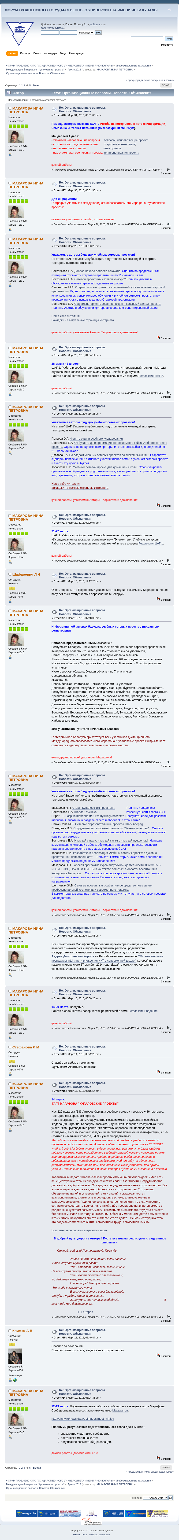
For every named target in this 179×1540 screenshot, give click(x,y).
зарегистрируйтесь (52, 27)
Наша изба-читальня (66, 316)
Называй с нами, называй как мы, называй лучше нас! (111, 840)
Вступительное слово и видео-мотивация (80, 1230)
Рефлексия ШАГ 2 (150, 376)
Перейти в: (136, 1497)
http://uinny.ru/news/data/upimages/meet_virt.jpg (83, 1418)
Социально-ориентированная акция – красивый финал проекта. (117, 303)
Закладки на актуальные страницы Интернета (83, 320)
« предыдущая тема (138, 80)
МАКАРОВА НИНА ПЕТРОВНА (115, 69)
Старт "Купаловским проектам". (93, 807)
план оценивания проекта (121, 152)
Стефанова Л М (25, 1047)
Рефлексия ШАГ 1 (150, 543)
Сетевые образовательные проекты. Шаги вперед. (109, 824)
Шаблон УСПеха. (85, 812)
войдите (95, 24)
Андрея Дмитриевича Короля (73, 956)
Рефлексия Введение (142, 1011)
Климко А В (22, 1331)
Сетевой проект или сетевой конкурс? (100, 279)
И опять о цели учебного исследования (96, 438)
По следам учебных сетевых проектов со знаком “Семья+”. (109, 455)
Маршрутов (120, 1410)
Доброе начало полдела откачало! (97, 271)
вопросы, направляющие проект (126, 140)
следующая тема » (162, 80)
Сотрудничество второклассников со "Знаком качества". (111, 828)
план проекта (113, 148)
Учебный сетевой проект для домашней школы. (105, 467)
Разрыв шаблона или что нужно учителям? (94, 816)
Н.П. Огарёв (85, 1312)
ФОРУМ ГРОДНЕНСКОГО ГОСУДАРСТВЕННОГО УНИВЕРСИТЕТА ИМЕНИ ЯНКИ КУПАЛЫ (81, 10)
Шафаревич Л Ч (26, 574)
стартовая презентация (119, 144)
